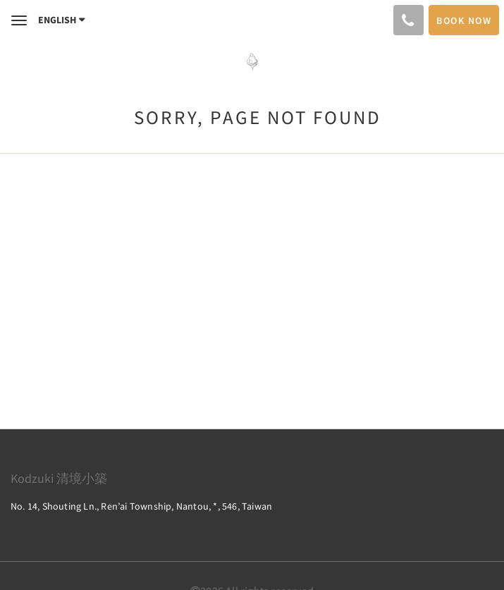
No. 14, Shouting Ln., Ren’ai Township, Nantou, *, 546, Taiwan (141, 506)
